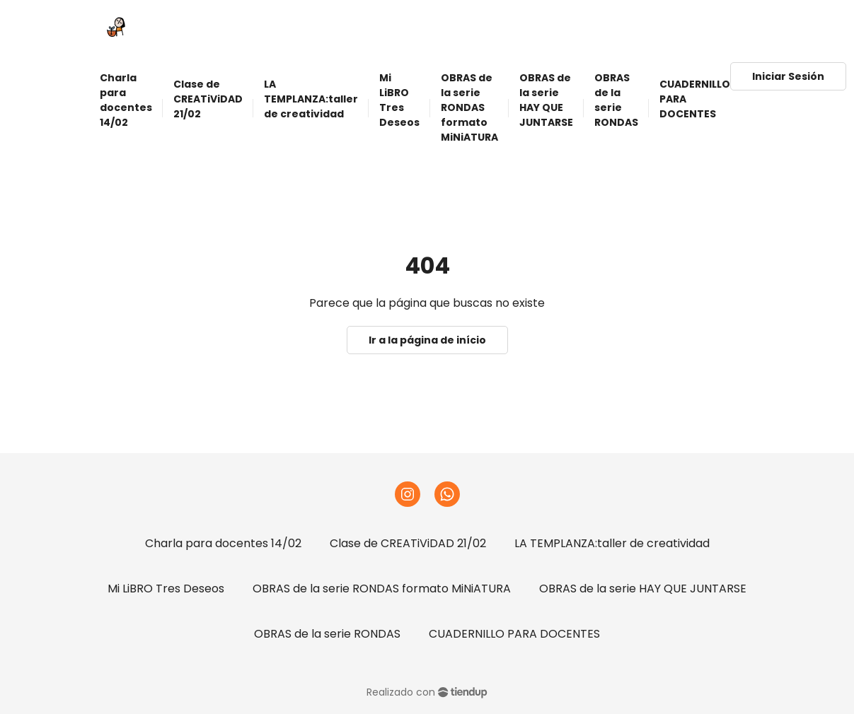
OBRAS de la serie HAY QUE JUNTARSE (642, 588)
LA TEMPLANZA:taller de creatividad (612, 543)
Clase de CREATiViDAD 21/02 (408, 543)
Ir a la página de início (427, 340)
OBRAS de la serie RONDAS (327, 634)
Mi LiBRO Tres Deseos (166, 588)
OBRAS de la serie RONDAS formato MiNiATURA (382, 588)
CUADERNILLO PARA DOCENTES (514, 634)
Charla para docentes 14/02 (223, 543)
